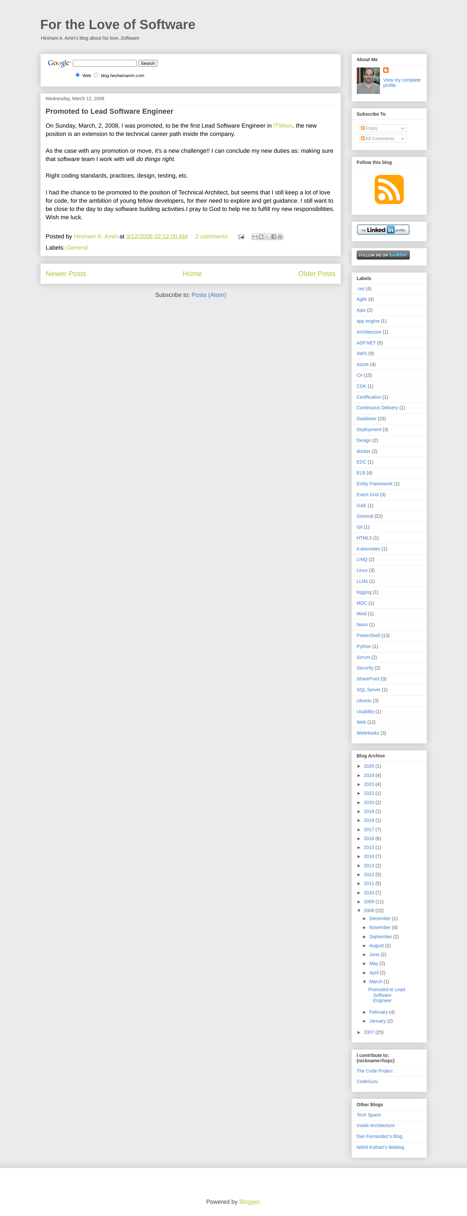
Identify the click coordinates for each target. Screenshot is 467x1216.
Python (364, 646)
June (375, 954)
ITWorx (283, 125)
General (77, 247)
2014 (369, 856)
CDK (362, 386)
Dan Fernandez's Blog (379, 1136)
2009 (369, 901)
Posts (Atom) (209, 295)
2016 (369, 838)
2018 (369, 820)
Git (360, 527)
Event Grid (368, 494)
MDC (362, 603)
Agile (362, 299)
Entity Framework (375, 483)
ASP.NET (366, 342)
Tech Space (369, 1114)
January (378, 1021)
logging (364, 592)
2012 (369, 874)
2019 (369, 811)
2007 (369, 1032)
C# (360, 375)
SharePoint (368, 678)
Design (364, 440)
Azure (363, 364)
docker (364, 451)
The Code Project (375, 1071)
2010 (369, 892)
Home (192, 273)
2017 (369, 829)
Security (365, 667)
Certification (369, 397)
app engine (368, 321)
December (380, 918)
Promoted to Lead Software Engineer (109, 111)
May (374, 963)
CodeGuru (367, 1081)
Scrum (363, 657)
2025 (369, 766)
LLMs (362, 581)
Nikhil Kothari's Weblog (380, 1147)
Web (361, 722)
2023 (369, 784)
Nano (362, 624)
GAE (362, 505)
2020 (369, 802)
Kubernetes (369, 548)
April (374, 972)
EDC (362, 462)
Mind (362, 613)
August (377, 945)
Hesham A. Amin (96, 236)
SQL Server (369, 689)
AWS (362, 353)
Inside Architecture (376, 1125)
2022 (369, 793)
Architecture (369, 332)
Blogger (249, 1201)
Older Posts (317, 273)
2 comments (211, 236)
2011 (369, 883)
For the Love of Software (118, 24)
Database (367, 418)
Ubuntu (364, 700)
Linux (362, 570)
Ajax (361, 310)
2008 (369, 910)
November (380, 927)
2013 (369, 865)
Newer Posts (66, 273)
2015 (369, 847)
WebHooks (368, 733)
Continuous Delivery (377, 407)
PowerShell (368, 635)
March (376, 981)
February (379, 1012)
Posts (369, 128)
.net (360, 288)
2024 (369, 775)
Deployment (369, 429)
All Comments (378, 138)
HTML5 (364, 538)
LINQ (362, 559)
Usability (365, 711)
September (381, 936)
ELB (361, 472)
